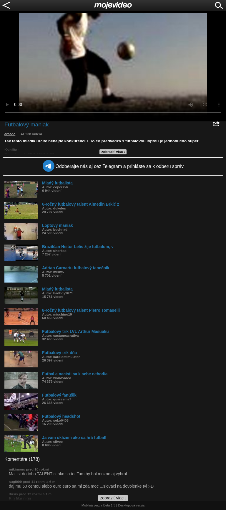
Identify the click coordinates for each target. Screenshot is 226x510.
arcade (9, 134)
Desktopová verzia (131, 505)
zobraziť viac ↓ (114, 152)
